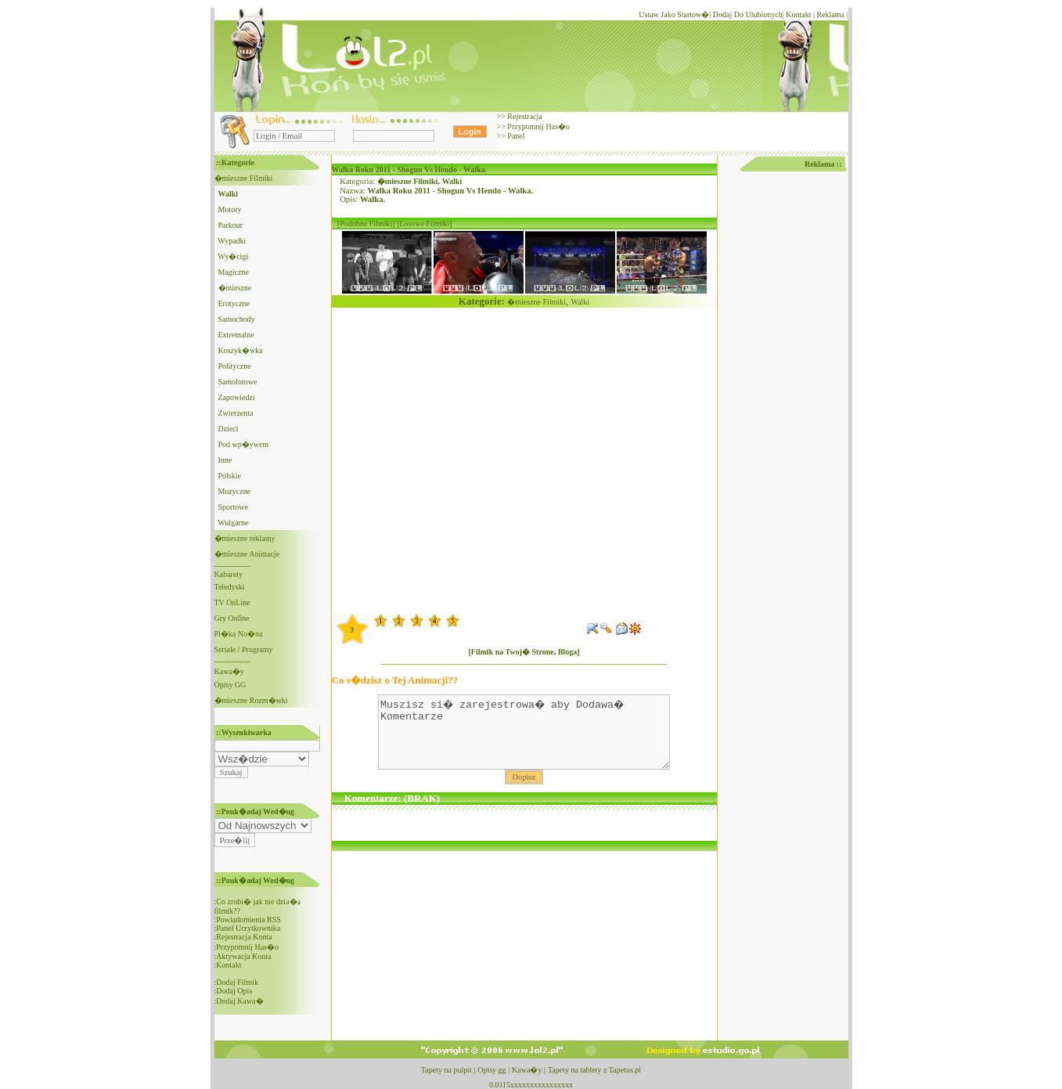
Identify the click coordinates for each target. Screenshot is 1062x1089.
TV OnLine (232, 602)
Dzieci (228, 428)
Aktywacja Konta (243, 956)
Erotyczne (234, 303)
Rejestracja (524, 116)
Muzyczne (234, 491)
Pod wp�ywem (243, 444)
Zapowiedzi (236, 397)
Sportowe (233, 507)
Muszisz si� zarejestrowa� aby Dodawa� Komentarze (524, 739)
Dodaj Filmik (237, 982)
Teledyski (229, 586)
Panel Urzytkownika (248, 928)
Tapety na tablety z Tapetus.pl (594, 1070)
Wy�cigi (233, 256)
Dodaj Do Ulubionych (748, 14)
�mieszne (235, 287)
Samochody (236, 319)
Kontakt (798, 14)
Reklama (831, 14)
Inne (225, 460)
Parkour (230, 225)
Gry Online (232, 618)
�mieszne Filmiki (243, 178)
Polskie (229, 475)
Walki (452, 181)
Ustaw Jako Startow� (674, 14)
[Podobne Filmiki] (366, 223)
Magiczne (233, 272)
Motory (230, 209)
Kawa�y (229, 671)
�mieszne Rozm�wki (251, 700)
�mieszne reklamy (244, 538)
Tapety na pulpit (446, 1070)
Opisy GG (230, 684)
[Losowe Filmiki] (424, 223)
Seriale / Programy (243, 649)
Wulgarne (233, 522)
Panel (515, 136)
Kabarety (228, 574)
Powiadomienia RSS (248, 919)
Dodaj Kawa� (239, 1001)
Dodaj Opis (234, 990)
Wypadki (232, 240)
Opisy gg (491, 1070)
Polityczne (234, 366)
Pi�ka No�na (238, 633)
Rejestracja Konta (244, 936)
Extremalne (236, 334)
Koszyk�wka (240, 350)
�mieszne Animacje (247, 554)
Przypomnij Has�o (538, 126)
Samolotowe (237, 381)
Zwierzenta (236, 413)
